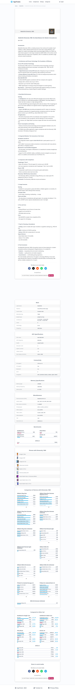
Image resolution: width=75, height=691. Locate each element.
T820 (18, 639)
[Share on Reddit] (37, 268)
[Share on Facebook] (29, 268)
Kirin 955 (41, 626)
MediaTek (21, 6)
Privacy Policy (54, 688)
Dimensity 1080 (20, 622)
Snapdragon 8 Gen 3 (44, 617)
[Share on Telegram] (45, 268)
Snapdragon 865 (20, 634)
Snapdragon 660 (20, 626)
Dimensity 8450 (20, 632)
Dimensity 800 (20, 647)
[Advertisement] (37, 17)
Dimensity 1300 (20, 619)
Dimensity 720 (20, 641)
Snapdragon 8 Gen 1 (44, 632)
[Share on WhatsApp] (41, 268)
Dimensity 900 (20, 649)
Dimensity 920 (20, 656)
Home (30, 1)
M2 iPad (18, 617)
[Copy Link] (51, 275)
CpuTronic (15, 2)
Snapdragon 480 (43, 624)
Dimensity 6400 (43, 639)
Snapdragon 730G (21, 624)
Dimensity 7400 (43, 634)
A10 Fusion (42, 641)
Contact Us (39, 688)
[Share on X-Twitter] (33, 268)
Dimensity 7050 (20, 654)
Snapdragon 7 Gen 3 (44, 619)
